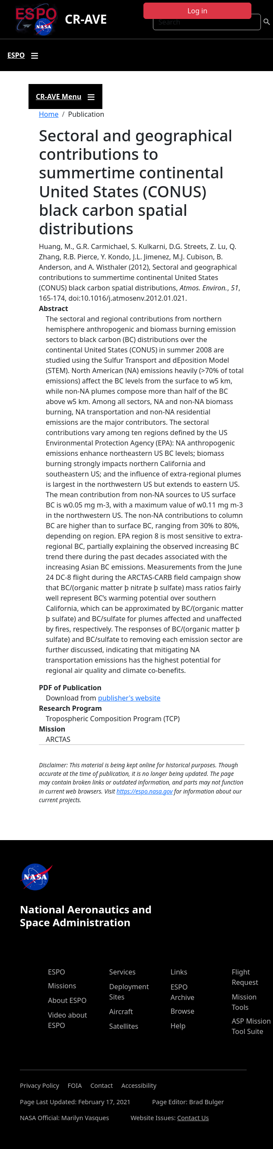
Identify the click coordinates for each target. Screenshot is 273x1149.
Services (122, 972)
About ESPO (67, 1000)
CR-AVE (86, 19)
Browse (182, 1011)
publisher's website (129, 698)
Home (49, 114)
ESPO (56, 972)
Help (178, 1026)
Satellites (123, 1026)
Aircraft (121, 1011)
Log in (197, 11)
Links (179, 972)
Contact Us (193, 1118)
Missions (62, 985)
